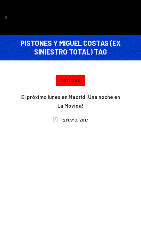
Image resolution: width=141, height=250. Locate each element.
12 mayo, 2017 (70, 119)
